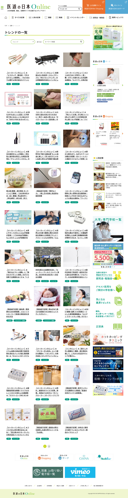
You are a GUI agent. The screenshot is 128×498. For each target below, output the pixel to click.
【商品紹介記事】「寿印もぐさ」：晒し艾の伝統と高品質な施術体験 (47, 193)
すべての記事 (19, 17)
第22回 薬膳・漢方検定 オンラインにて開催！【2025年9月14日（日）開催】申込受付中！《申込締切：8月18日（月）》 (17, 194)
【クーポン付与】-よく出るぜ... (114, 132)
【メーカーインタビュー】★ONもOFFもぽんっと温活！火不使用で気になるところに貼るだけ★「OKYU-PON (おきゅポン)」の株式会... (18, 115)
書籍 (49, 17)
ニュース (53, 281)
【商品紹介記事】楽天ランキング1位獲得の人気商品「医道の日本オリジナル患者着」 (76, 390)
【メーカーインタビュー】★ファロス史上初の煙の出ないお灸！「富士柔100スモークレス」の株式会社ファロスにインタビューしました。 (17, 431)
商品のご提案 (60, 486)
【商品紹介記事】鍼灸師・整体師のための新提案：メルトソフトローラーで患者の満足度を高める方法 (17, 312)
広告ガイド (72, 486)
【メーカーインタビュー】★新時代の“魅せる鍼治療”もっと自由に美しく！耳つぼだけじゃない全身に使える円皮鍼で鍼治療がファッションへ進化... (47, 155)
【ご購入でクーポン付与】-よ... (101, 132)
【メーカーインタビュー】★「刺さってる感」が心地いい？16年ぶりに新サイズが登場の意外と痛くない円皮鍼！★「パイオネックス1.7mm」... (76, 115)
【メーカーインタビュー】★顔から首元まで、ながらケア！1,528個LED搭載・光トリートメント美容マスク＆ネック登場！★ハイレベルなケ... (76, 155)
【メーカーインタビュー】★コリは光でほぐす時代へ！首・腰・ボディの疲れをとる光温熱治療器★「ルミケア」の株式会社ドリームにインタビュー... (76, 76)
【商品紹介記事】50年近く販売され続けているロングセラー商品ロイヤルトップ (76, 429)
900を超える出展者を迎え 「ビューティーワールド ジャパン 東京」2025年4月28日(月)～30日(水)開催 (47, 273)
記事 (11, 25)
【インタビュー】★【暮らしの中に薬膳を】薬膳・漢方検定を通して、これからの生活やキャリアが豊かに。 (76, 352)
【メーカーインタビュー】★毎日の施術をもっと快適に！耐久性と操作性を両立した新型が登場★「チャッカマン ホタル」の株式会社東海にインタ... (17, 155)
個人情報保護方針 (98, 486)
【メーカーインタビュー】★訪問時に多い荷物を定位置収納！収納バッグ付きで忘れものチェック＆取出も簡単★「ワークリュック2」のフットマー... (76, 194)
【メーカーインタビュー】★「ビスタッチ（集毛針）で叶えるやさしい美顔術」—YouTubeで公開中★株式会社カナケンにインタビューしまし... (17, 76)
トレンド (15, 84)
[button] (93, 85)
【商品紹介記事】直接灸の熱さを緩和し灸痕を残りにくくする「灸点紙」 (47, 429)
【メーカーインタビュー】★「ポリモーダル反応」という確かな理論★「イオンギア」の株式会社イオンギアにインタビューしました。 (47, 352)
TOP (6, 25)
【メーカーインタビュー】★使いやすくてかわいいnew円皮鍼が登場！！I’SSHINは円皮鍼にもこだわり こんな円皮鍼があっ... (17, 234)
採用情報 (49, 486)
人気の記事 (36, 17)
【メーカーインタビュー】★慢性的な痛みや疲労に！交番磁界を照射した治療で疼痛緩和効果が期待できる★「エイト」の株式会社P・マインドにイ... (76, 234)
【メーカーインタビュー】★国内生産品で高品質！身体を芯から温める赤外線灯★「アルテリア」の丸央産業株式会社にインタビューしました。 (76, 273)
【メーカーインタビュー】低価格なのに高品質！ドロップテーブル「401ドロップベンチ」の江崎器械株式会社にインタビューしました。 (47, 76)
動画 (60, 17)
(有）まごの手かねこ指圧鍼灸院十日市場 (108, 86)
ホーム (6, 17)
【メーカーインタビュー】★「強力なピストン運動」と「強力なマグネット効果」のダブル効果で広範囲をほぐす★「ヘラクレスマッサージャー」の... (17, 273)
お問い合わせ (28, 486)
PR (8, 84)
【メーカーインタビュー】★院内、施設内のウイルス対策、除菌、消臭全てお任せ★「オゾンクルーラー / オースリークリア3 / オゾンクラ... (47, 391)
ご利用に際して (84, 486)
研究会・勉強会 (98, 17)
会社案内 (39, 486)
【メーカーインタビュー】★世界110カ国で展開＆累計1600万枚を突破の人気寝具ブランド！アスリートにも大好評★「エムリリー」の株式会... (47, 234)
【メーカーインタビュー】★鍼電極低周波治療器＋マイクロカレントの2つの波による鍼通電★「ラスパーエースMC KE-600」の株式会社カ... (17, 391)
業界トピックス (117, 17)
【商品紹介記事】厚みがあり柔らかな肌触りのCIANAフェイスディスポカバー (47, 311)
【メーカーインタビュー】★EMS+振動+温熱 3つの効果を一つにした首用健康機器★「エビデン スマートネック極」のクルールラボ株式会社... (76, 312)
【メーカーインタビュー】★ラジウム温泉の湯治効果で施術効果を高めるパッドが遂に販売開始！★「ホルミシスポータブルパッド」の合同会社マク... (17, 352)
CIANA (9, 320)
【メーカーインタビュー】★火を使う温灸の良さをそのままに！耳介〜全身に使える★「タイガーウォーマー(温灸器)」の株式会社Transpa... (47, 115)
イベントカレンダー (77, 17)
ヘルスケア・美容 (20, 320)
